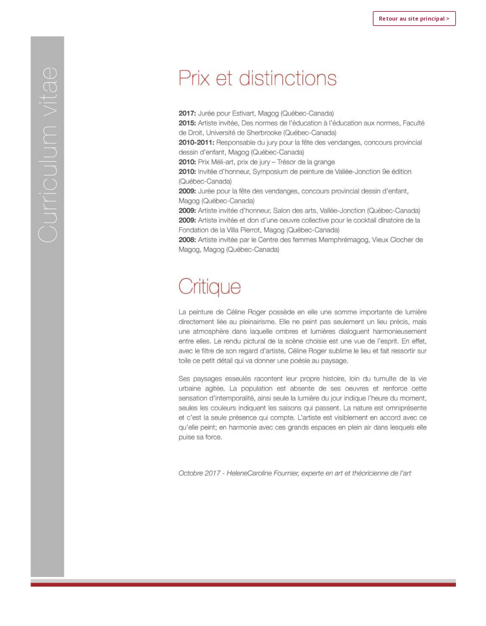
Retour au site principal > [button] (414, 18)
